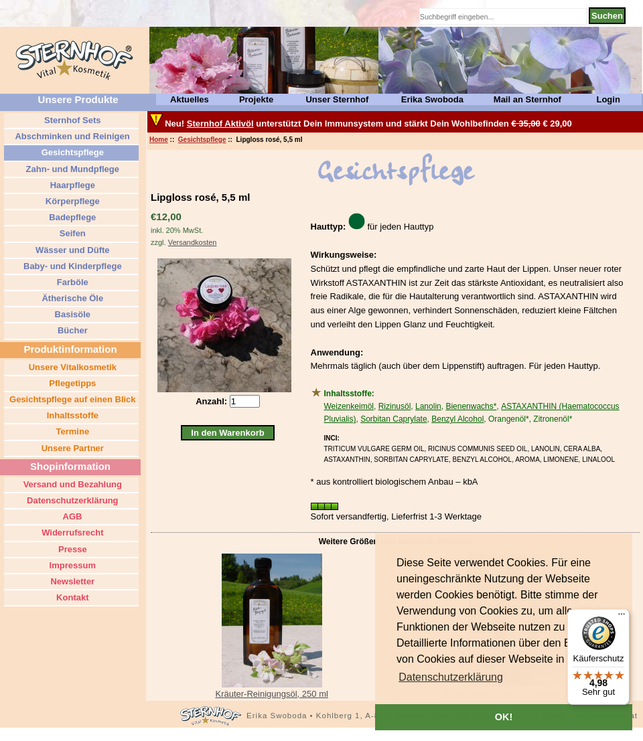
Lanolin (428, 406)
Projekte (256, 99)
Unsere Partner (71, 448)
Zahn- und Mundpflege (71, 169)
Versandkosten (192, 242)
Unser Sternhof (336, 99)
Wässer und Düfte (71, 250)
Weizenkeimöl (349, 406)
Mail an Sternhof (527, 99)
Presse (71, 549)
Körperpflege (71, 201)
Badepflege (71, 217)
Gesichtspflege (202, 139)
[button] (451, 677)
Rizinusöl (394, 406)
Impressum (71, 565)
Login (608, 99)
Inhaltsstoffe (71, 415)
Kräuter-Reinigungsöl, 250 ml (271, 694)
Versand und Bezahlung (71, 484)
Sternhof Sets (71, 120)
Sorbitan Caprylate (393, 419)
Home (158, 139)
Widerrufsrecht (72, 532)
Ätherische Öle (71, 298)
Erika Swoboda (432, 99)
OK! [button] (503, 717)
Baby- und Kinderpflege (71, 266)
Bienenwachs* (470, 406)
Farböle (71, 282)
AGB (71, 516)
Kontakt (71, 597)
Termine (71, 431)
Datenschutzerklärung (71, 500)
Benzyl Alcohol (457, 419)
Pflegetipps (71, 383)
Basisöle (71, 314)
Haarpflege (71, 185)
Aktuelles (189, 99)
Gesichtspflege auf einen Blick (71, 399)
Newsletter (71, 581)
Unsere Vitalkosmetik (71, 367)
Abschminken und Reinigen (71, 136)
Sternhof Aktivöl (220, 123)
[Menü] (622, 617)
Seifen (71, 233)
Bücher (71, 330)
